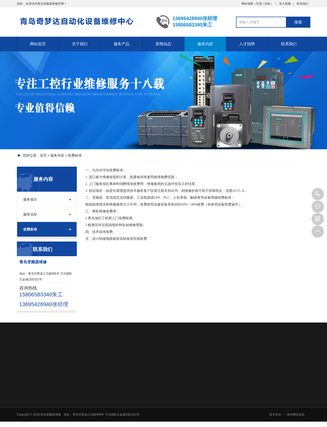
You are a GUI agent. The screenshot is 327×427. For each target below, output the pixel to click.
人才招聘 (247, 44)
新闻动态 (163, 44)
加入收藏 (285, 3)
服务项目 (30, 199)
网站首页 (38, 44)
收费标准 (75, 155)
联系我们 (302, 3)
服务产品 (121, 44)
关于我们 (80, 44)
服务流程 (30, 214)
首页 (43, 155)
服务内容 (205, 44)
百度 (259, 3)
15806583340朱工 (318, 194)
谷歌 (267, 3)
